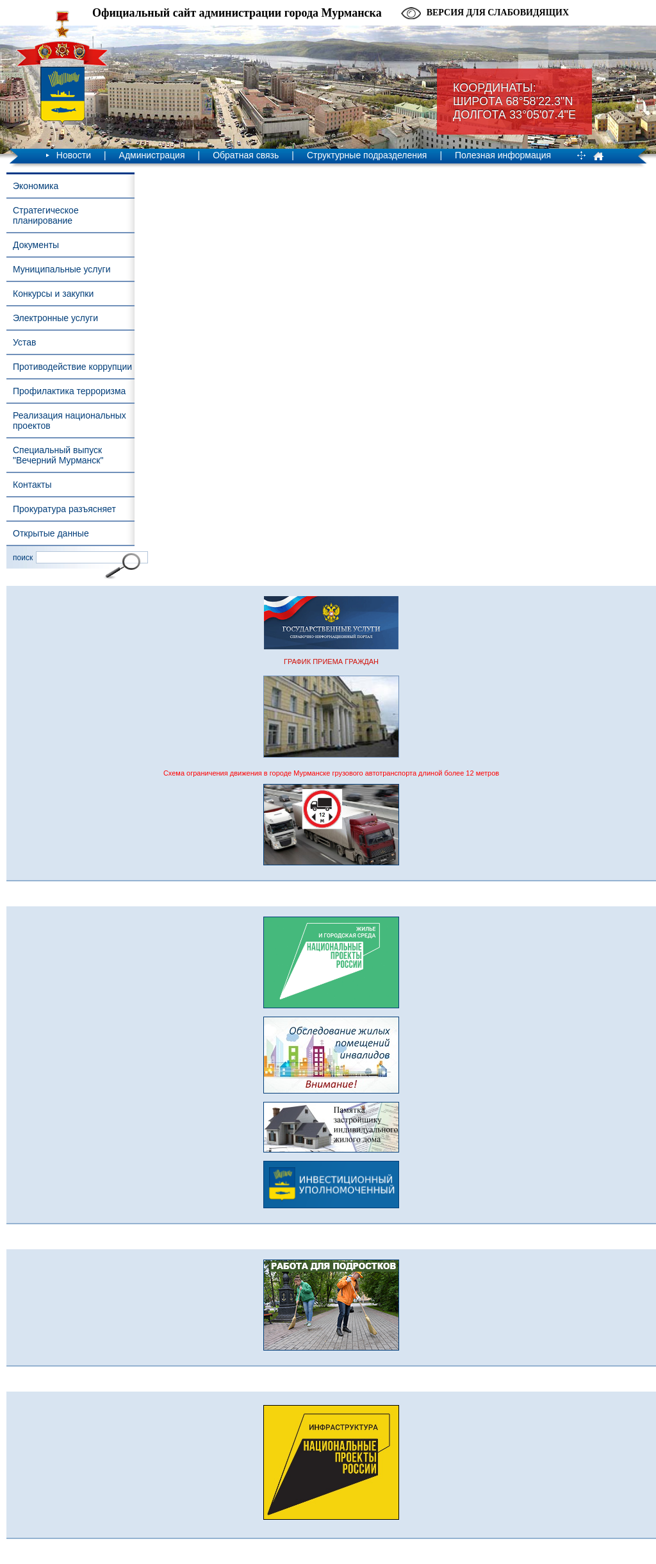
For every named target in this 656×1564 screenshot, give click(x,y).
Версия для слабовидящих (498, 12)
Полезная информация (503, 155)
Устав (24, 342)
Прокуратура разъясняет (64, 509)
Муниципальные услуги (61, 269)
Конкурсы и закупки (53, 293)
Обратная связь (246, 155)
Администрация (152, 155)
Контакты (32, 484)
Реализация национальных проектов (69, 420)
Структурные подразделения (367, 155)
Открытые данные (51, 533)
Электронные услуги (55, 318)
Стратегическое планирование (46, 215)
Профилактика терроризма (69, 391)
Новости (73, 155)
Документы (36, 245)
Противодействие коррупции (72, 367)
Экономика (35, 186)
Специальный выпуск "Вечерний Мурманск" (58, 455)
